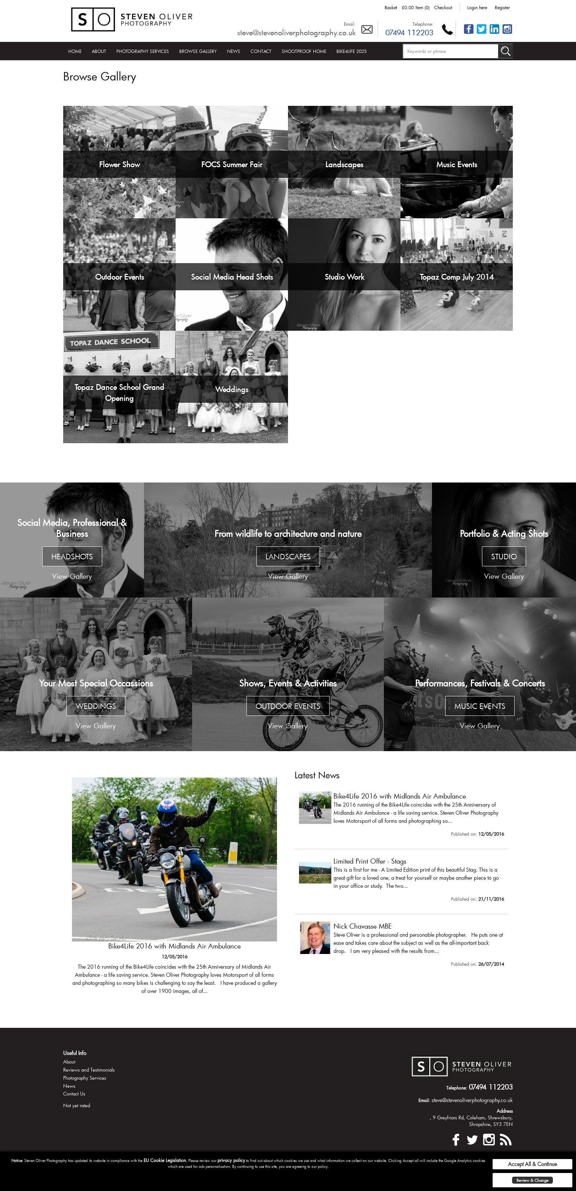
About (99, 51)
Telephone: (423, 24)
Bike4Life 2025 (351, 51)
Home (75, 51)
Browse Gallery (198, 51)
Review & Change (532, 1180)
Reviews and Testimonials (89, 1070)
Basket (391, 7)
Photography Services (142, 51)
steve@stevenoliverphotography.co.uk (296, 32)
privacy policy (231, 1160)
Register (502, 7)
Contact (261, 51)
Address (505, 1111)
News (233, 51)
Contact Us (74, 1094)
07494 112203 (409, 32)
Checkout (443, 7)
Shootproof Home (304, 51)
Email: (350, 24)
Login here (477, 7)
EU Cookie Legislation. (165, 1160)
